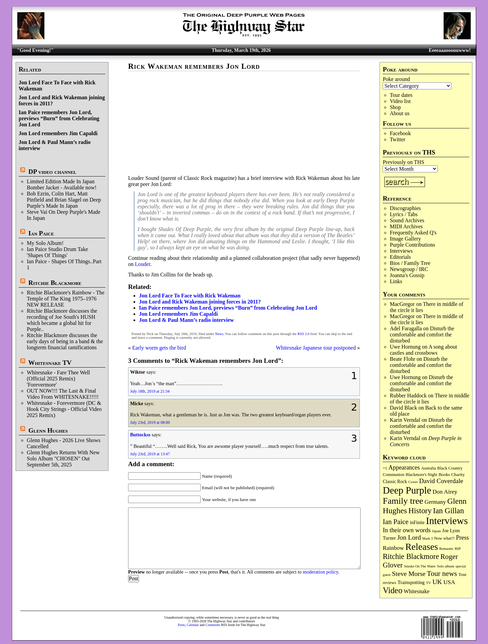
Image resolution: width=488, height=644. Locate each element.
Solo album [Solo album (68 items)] (445, 566)
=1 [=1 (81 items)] (385, 468)
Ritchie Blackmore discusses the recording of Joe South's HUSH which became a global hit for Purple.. (62, 320)
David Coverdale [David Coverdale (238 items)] (441, 480)
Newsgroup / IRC (409, 269)
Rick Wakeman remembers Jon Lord (194, 66)
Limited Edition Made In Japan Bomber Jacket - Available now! (62, 184)
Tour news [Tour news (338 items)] (442, 573)
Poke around (396, 79)
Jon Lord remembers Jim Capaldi (58, 133)
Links (396, 281)
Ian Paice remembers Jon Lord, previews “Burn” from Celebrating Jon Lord (59, 118)
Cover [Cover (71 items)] (413, 482)
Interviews (401, 251)
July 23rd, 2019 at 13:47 (150, 454)
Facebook (400, 133)
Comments (212, 625)
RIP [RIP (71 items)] (458, 548)
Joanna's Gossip (407, 275)
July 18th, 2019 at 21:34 (149, 391)
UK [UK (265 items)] (437, 581)
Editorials (400, 257)
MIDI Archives (406, 226)
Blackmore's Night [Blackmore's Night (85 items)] (421, 474)
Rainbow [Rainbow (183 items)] (393, 548)
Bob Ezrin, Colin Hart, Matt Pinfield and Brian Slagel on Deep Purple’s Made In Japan (64, 200)
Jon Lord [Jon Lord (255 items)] (409, 537)
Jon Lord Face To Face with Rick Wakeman (190, 295)
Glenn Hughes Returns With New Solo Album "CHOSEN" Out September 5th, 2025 (63, 459)
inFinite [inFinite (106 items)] (417, 522)
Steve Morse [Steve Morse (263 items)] (409, 573)
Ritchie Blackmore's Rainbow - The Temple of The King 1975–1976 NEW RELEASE (65, 299)
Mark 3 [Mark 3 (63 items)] (427, 538)
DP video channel (52, 171)
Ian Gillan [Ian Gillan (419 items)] (448, 510)
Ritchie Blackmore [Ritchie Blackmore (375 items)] (411, 556)
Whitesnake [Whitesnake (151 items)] (416, 591)
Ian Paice (41, 233)
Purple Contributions (412, 245)
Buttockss (140, 434)
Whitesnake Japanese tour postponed (316, 348)
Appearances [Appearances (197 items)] (404, 467)
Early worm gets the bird (159, 348)
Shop (395, 107)
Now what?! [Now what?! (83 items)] (444, 538)
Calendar (193, 625)
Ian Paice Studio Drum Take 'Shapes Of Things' (57, 252)
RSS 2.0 (303, 334)
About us (399, 113)
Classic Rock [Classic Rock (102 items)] (395, 481)
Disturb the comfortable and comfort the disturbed (422, 335)
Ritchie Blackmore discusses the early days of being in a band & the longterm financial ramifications (65, 341)
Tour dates (401, 95)
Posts (181, 625)
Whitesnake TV (50, 362)
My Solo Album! (45, 243)
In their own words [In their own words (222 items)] (406, 530)
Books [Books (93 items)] (444, 474)
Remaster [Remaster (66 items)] (446, 548)
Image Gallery (405, 239)
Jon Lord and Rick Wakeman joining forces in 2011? (200, 302)
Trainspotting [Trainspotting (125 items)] (411, 582)
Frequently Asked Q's (413, 232)
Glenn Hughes (48, 430)
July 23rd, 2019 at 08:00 (150, 422)
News (219, 334)
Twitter (397, 139)
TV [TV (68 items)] (428, 583)
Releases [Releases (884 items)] (421, 546)
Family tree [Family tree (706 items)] (403, 501)
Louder (142, 264)
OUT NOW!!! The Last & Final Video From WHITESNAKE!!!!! (63, 394)
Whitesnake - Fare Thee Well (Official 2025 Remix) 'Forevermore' (58, 379)
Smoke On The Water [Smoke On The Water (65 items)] (419, 566)
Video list (400, 101)
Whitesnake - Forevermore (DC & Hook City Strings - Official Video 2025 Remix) (64, 409)
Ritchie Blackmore (54, 282)
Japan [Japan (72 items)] (436, 531)
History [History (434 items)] (420, 510)
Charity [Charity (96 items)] (458, 474)
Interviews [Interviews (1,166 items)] (447, 520)
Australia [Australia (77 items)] (428, 468)
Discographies (405, 208)
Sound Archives (407, 220)
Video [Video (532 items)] (392, 590)
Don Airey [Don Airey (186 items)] (444, 491)
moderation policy (320, 572)
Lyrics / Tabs (404, 214)
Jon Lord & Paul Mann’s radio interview (186, 320)
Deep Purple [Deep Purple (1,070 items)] (407, 490)
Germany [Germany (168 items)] (435, 502)
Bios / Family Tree (410, 263)
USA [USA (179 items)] (449, 582)
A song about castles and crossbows (423, 350)
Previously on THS (403, 162)
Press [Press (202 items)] (462, 537)
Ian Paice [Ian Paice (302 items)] (395, 521)
